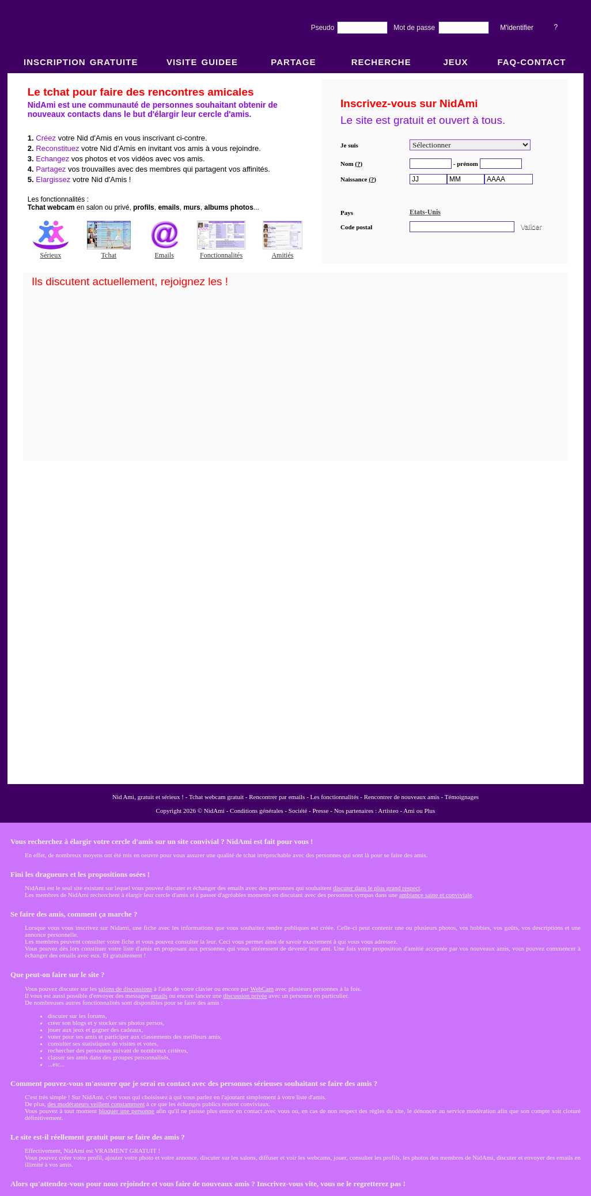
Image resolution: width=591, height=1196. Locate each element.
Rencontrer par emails (277, 796)
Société (298, 810)
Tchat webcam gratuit (216, 796)
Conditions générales (256, 810)
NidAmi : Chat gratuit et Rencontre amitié (295, 428)
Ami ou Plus (419, 810)
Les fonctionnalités (334, 796)
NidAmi (214, 810)
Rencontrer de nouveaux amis (402, 796)
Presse (320, 810)
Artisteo (388, 810)
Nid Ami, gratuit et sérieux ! (148, 796)
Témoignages (462, 796)
